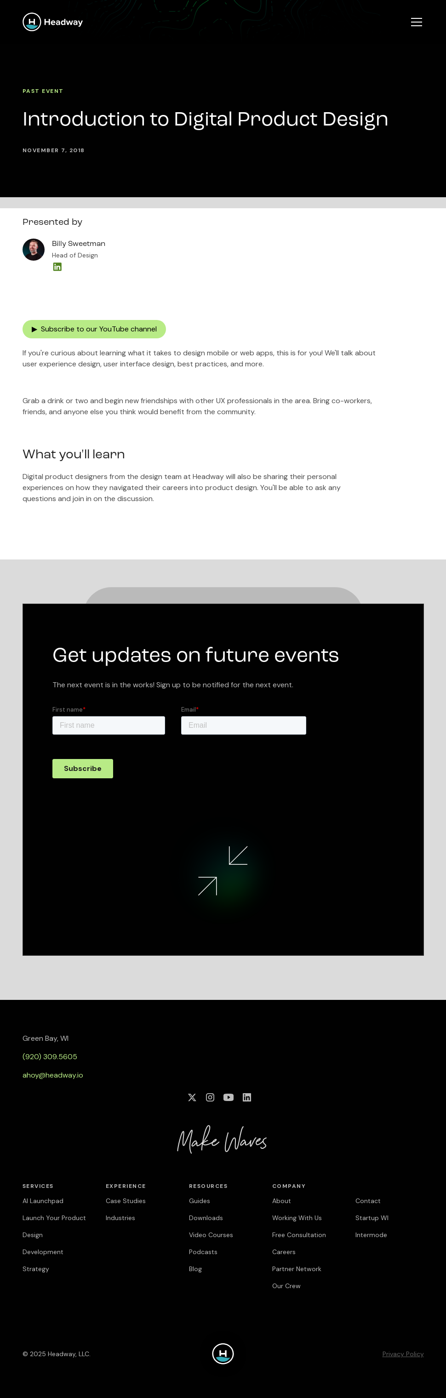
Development (43, 1252)
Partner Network (296, 1269)
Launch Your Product (54, 1218)
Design (33, 1235)
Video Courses (211, 1235)
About (281, 1201)
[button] (415, 22)
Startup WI (372, 1218)
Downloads (206, 1218)
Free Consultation (299, 1235)
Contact (368, 1201)
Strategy (36, 1269)
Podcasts (203, 1252)
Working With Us (297, 1218)
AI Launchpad (43, 1201)
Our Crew (286, 1286)
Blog (195, 1269)
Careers (284, 1252)
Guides (199, 1201)
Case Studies (126, 1201)
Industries (120, 1218)
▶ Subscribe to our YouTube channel (94, 329)
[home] (53, 21)
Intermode (371, 1235)
